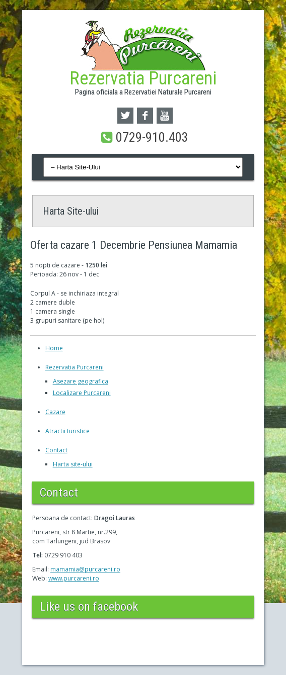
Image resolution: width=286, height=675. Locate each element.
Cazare (55, 412)
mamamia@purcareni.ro (85, 569)
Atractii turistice (67, 431)
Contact (56, 450)
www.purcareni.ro (73, 578)
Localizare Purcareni (82, 393)
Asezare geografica (80, 381)
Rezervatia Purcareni (74, 367)
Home (54, 348)
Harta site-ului (73, 464)
